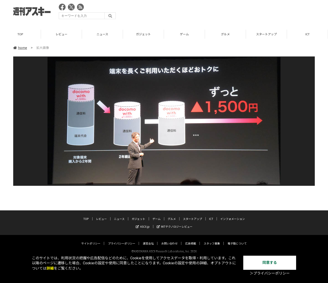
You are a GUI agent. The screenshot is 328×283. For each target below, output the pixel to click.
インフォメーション (232, 215)
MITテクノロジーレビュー (174, 222)
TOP (20, 34)
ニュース (102, 34)
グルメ (225, 34)
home (20, 47)
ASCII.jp (143, 222)
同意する (269, 262)
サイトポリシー (90, 239)
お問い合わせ (169, 239)
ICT (307, 34)
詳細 (50, 268)
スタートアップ (266, 34)
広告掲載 (190, 239)
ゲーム (184, 34)
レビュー (61, 34)
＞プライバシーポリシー (270, 273)
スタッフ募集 (212, 239)
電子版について (237, 239)
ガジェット (143, 34)
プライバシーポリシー (121, 239)
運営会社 (148, 239)
